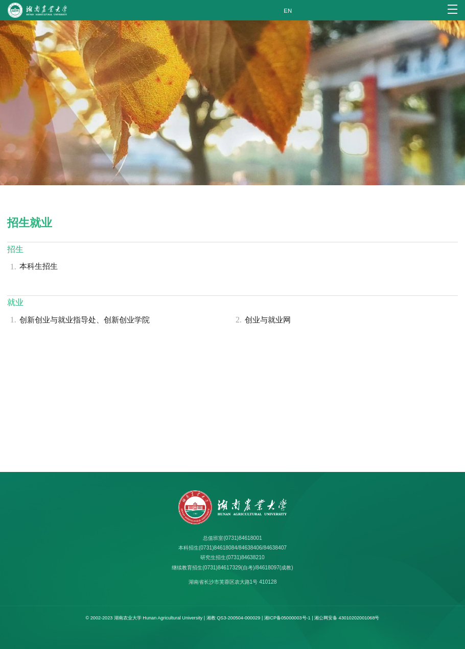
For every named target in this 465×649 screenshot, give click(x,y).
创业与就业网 (261, 320)
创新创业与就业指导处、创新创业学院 (78, 320)
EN (288, 11)
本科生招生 (32, 267)
